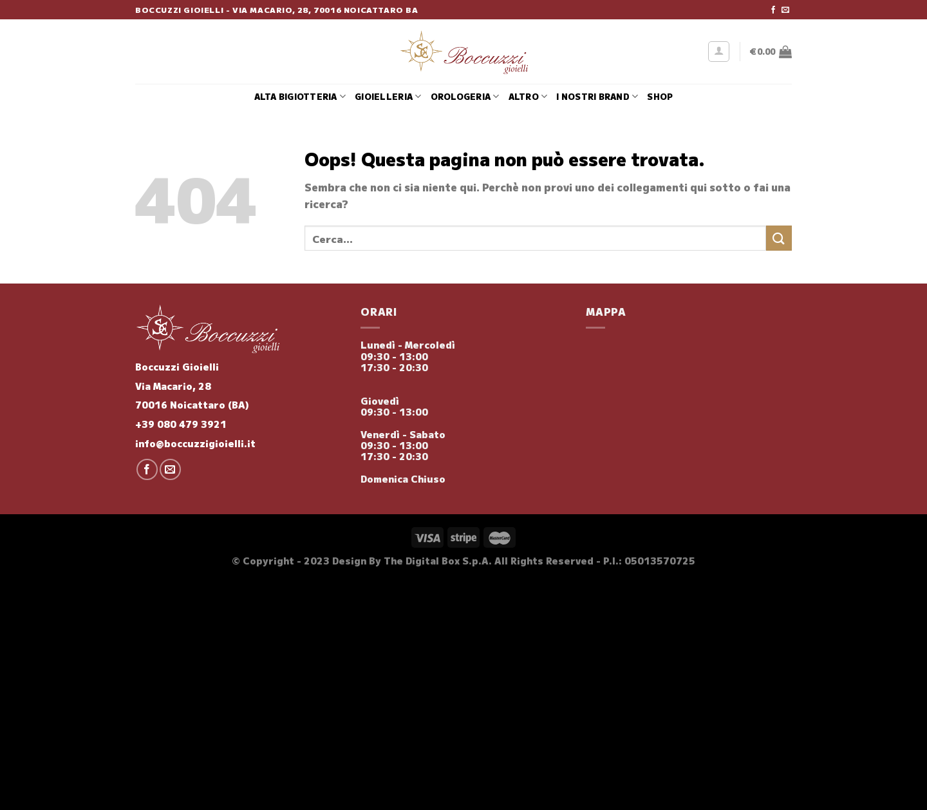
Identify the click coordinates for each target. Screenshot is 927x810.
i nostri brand (597, 96)
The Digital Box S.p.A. (438, 560)
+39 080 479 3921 (181, 423)
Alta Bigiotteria (300, 96)
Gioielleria (388, 96)
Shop (660, 96)
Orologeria (465, 96)
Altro (528, 96)
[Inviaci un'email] (785, 10)
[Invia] (779, 238)
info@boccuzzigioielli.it (195, 443)
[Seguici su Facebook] (773, 10)
